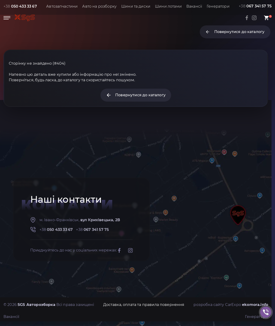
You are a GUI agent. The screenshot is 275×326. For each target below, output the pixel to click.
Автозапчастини (62, 6)
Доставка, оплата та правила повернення (143, 304)
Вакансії (194, 6)
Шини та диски (135, 6)
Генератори (218, 6)
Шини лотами (168, 6)
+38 (20, 6)
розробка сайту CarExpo (230, 304)
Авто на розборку (99, 6)
